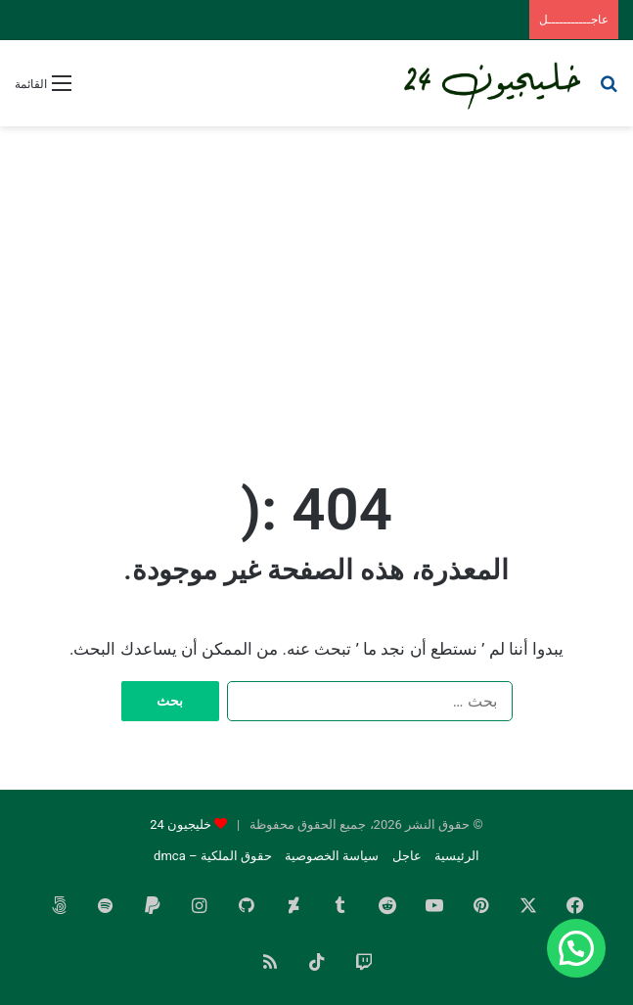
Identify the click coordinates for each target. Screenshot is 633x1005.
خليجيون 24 (180, 824)
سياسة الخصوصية (332, 855)
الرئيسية (456, 855)
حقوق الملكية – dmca (213, 855)
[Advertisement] (316, 283)
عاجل (407, 855)
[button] (576, 948)
